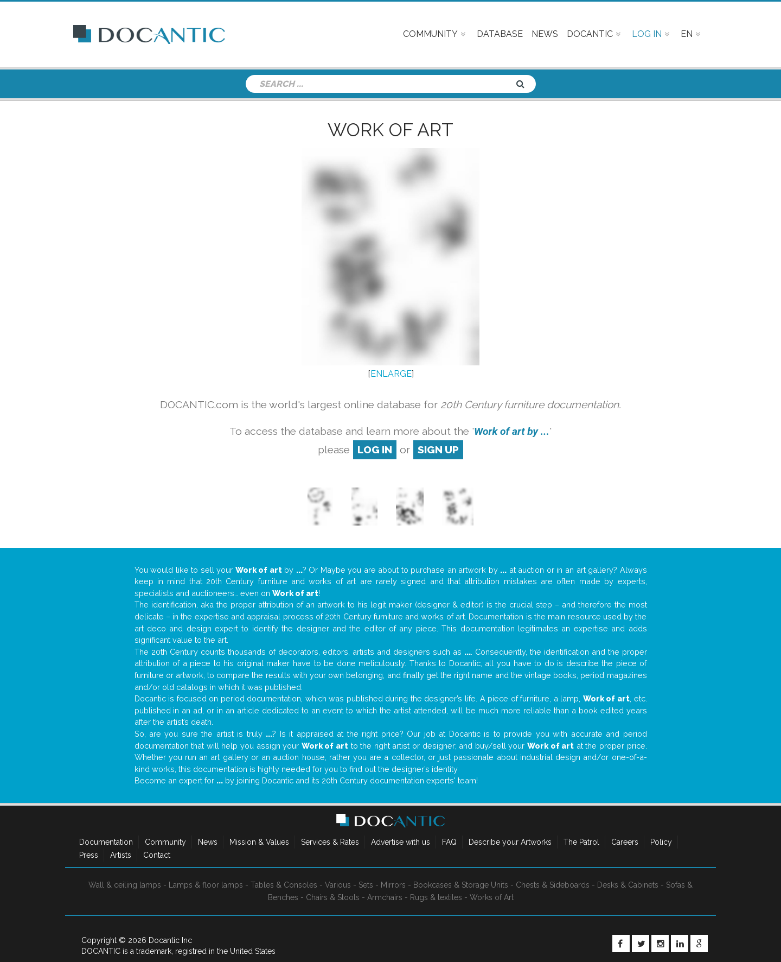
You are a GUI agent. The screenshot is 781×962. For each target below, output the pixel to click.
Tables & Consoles (284, 885)
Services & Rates (330, 842)
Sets (366, 885)
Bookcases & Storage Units (460, 885)
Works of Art (492, 897)
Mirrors (393, 885)
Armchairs (384, 897)
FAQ (449, 842)
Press (88, 855)
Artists (120, 855)
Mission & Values (259, 842)
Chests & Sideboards (553, 885)
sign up (438, 449)
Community (165, 842)
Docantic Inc (170, 940)
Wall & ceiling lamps (124, 885)
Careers (624, 842)
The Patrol (581, 842)
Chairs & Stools (333, 897)
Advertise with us (400, 842)
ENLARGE (391, 374)
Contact (156, 855)
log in (374, 449)
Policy (661, 842)
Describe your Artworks (510, 842)
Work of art (390, 130)
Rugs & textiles (436, 897)
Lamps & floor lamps (206, 885)
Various (338, 885)
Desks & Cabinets (627, 885)
